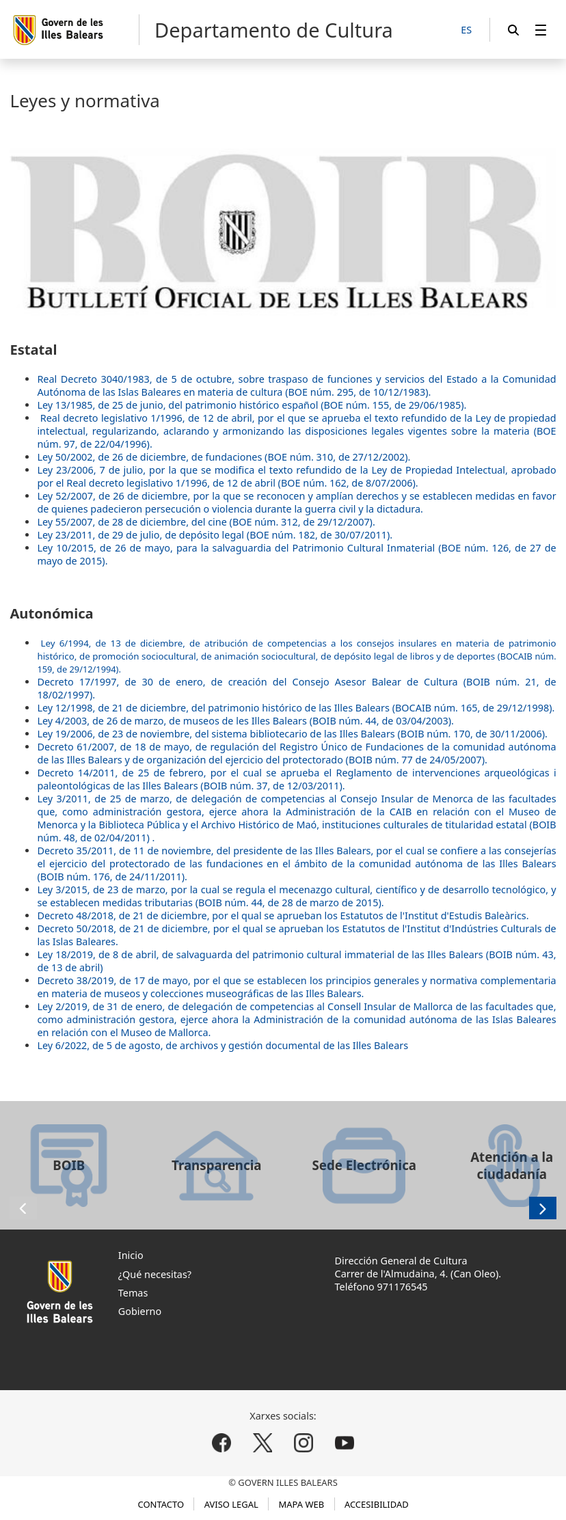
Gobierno (139, 1311)
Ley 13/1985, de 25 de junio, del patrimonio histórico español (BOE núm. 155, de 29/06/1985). (251, 404)
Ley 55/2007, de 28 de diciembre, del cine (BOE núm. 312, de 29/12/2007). (206, 521)
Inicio (131, 1255)
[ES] (466, 30)
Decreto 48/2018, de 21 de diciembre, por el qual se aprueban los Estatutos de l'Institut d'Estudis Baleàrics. (282, 915)
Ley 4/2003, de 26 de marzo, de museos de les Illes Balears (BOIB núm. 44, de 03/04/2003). (245, 720)
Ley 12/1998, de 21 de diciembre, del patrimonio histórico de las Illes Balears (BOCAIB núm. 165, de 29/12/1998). (295, 707)
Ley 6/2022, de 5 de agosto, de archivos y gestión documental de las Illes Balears (222, 1045)
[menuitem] (540, 29)
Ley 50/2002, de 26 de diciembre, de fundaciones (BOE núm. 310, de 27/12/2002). (223, 456)
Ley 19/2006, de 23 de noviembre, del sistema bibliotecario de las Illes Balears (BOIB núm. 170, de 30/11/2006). (292, 733)
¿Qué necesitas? (154, 1274)
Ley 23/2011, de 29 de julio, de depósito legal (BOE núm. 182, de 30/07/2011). (214, 534)
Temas (133, 1292)
